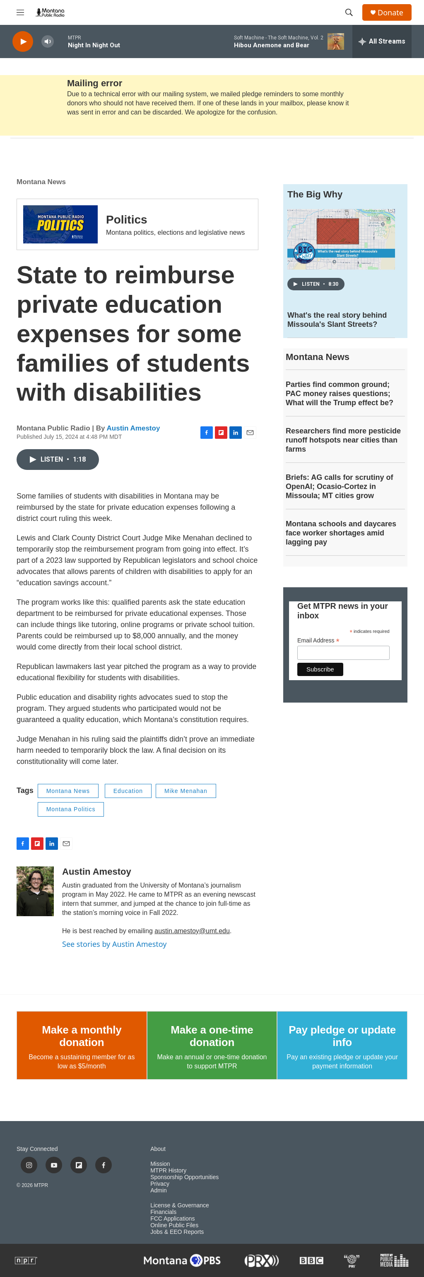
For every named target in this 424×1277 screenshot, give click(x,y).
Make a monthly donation (81, 1036)
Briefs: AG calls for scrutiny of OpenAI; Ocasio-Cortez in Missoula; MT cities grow (339, 486)
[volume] (48, 41)
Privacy (159, 1184)
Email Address (318, 641)
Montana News (41, 182)
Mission (160, 1164)
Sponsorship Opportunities (184, 1177)
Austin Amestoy (133, 428)
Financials (163, 1212)
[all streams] (382, 41)
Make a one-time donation (212, 1036)
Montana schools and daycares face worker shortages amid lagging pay (341, 533)
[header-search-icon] (349, 12)
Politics (126, 219)
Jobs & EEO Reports (177, 1232)
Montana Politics (71, 809)
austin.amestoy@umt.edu (192, 930)
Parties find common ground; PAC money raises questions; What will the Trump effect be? (339, 393)
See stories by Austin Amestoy (114, 944)
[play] (22, 41)
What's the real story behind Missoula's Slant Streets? (337, 319)
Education (128, 791)
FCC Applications (172, 1219)
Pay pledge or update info (342, 1036)
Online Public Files (174, 1225)
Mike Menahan (185, 791)
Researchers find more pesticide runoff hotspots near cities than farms (343, 440)
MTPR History (168, 1171)
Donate (390, 12)
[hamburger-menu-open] (20, 12)
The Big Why (314, 194)
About (158, 1149)
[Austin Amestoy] (35, 891)
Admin (158, 1190)
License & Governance (179, 1205)
